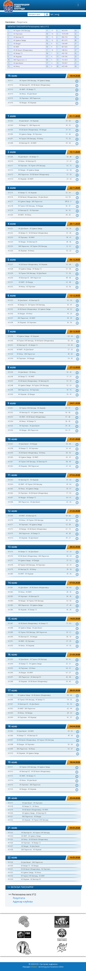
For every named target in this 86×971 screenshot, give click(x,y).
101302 (10, 708)
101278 (10, 565)
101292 (10, 646)
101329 (10, 862)
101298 (10, 681)
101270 (10, 520)
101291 (10, 641)
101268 (10, 502)
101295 (10, 668)
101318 (10, 806)
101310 (10, 753)
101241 (10, 345)
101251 (10, 408)
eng (57, 14)
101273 (10, 533)
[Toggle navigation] (78, 5)
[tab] (43, 76)
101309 (10, 749)
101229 (10, 273)
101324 (10, 836)
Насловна (10, 22)
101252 (10, 412)
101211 (10, 166)
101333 (10, 876)
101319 (10, 810)
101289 (10, 632)
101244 (10, 358)
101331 (10, 869)
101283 (10, 596)
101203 (10, 121)
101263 (10, 480)
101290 (10, 637)
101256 (10, 430)
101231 (10, 282)
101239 (10, 336)
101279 (10, 569)
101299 (10, 695)
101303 (10, 713)
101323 (10, 833)
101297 (10, 677)
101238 (10, 322)
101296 (10, 673)
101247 (10, 381)
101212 (10, 170)
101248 (10, 385)
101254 (10, 421)
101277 (10, 560)
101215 (10, 193)
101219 (10, 210)
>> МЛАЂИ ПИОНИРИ (20, 887)
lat (51, 14)
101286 (10, 610)
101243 (10, 354)
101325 (10, 839)
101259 (10, 453)
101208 (10, 143)
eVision (33, 967)
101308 (10, 744)
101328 (10, 850)
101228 (10, 269)
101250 (10, 394)
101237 (10, 318)
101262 (10, 466)
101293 (10, 659)
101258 (10, 448)
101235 (10, 309)
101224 (10, 242)
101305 (10, 731)
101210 (10, 161)
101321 (10, 816)
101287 (10, 623)
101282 (10, 592)
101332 (10, 872)
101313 (10, 89)
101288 (10, 628)
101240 (10, 341)
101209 (10, 157)
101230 (10, 278)
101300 (10, 700)
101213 (10, 174)
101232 (10, 287)
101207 (10, 139)
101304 (10, 717)
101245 (10, 372)
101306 (10, 735)
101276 (10, 556)
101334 (10, 879)
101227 (10, 264)
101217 (10, 201)
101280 (10, 574)
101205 (10, 130)
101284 (10, 601)
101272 (10, 529)
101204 (10, 125)
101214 (10, 179)
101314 (10, 94)
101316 (10, 103)
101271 (10, 525)
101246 (10, 377)
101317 (10, 803)
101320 (10, 813)
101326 (10, 843)
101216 (10, 197)
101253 (10, 417)
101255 (10, 426)
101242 (10, 349)
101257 (10, 444)
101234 (10, 305)
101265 (10, 489)
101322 (10, 820)
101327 (10, 846)
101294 (10, 664)
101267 (10, 498)
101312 (10, 85)
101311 (10, 80)
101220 (10, 215)
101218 (10, 206)
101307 (10, 740)
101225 (10, 246)
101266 (10, 493)
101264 (10, 484)
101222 (10, 233)
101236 (10, 314)
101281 (10, 587)
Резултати (19, 898)
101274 (10, 538)
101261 (10, 462)
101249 (10, 390)
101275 (10, 552)
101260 (10, 457)
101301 (10, 704)
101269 (10, 516)
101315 (10, 98)
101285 (10, 605)
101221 (10, 228)
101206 (10, 134)
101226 (10, 251)
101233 (10, 300)
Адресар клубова (23, 901)
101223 (10, 237)
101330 (10, 866)
